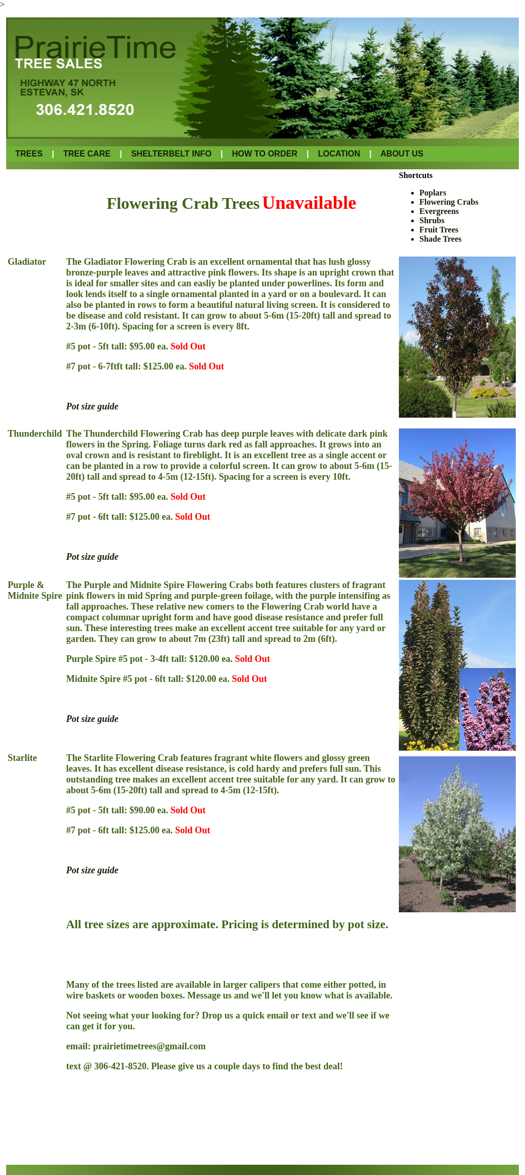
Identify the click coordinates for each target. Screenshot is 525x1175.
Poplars (432, 192)
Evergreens (439, 211)
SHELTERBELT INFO (171, 153)
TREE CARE (86, 153)
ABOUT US (401, 153)
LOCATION (339, 153)
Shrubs (432, 220)
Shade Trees (440, 238)
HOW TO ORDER (264, 153)
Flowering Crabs (448, 202)
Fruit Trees (438, 229)
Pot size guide (92, 406)
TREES (30, 153)
